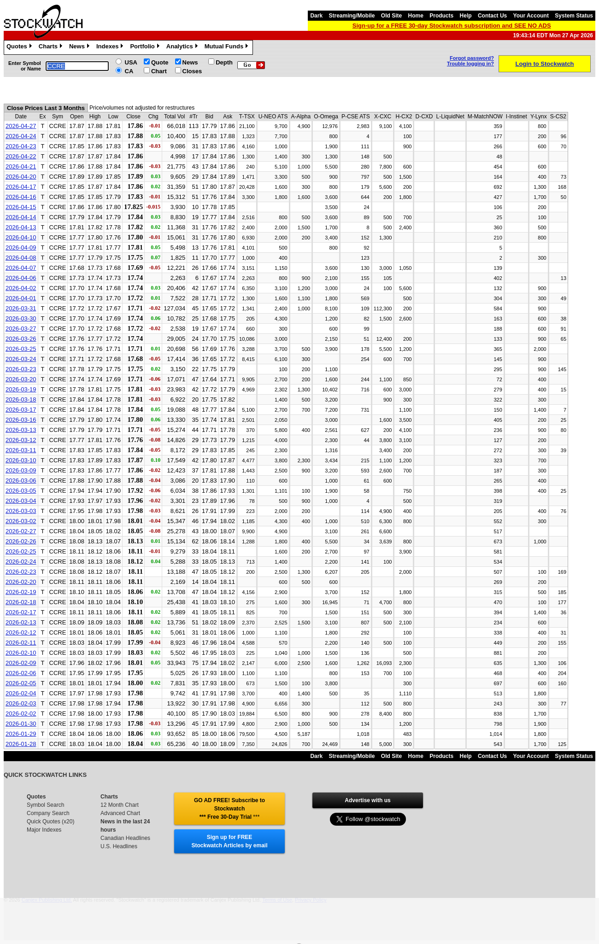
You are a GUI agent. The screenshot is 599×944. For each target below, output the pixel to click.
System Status (574, 15)
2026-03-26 (21, 338)
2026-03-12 (21, 440)
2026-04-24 (21, 136)
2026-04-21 (21, 166)
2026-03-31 (21, 308)
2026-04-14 (21, 217)
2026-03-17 (21, 409)
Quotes (20, 47)
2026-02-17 (21, 612)
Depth (224, 62)
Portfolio (145, 47)
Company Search (48, 813)
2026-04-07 (21, 267)
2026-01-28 (21, 743)
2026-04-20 (21, 176)
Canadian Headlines (125, 838)
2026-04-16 (21, 196)
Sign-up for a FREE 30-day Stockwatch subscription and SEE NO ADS (451, 25)
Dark (316, 15)
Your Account (531, 15)
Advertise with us (367, 800)
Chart (159, 71)
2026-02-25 (21, 551)
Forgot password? (472, 58)
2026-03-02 (21, 521)
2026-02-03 (21, 703)
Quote (160, 62)
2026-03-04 (21, 500)
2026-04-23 (21, 146)
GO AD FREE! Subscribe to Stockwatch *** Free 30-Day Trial (229, 808)
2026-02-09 (21, 662)
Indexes (110, 47)
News (80, 47)
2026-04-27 (21, 125)
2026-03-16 (21, 419)
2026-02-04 (21, 693)
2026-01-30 (21, 723)
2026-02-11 (21, 642)
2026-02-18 (21, 602)
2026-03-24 (21, 358)
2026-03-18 (21, 399)
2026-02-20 (21, 581)
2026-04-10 (21, 237)
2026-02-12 (21, 632)
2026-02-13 (21, 622)
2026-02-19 (21, 592)
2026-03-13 (21, 429)
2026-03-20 (21, 379)
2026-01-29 (21, 733)
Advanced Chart (120, 813)
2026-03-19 (21, 389)
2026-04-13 (21, 227)
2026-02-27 (21, 531)
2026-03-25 (21, 348)
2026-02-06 (21, 673)
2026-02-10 (21, 652)
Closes (192, 71)
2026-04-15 (21, 207)
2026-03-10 (21, 460)
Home (415, 15)
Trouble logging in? (470, 63)
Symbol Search (45, 805)
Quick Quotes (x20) (50, 821)
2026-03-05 (21, 490)
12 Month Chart (119, 805)
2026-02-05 (21, 683)
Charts (52, 47)
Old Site (391, 15)
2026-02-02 (21, 713)
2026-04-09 (21, 247)
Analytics (183, 47)
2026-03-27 (21, 328)
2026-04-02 (21, 288)
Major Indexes (44, 830)
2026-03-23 (21, 369)
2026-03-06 (21, 480)
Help (466, 15)
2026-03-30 (21, 318)
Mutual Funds (228, 47)
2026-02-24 (21, 561)
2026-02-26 (21, 541)
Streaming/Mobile (352, 15)
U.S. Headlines (118, 846)
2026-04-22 (21, 156)
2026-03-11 (21, 450)
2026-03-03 (21, 510)
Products (441, 15)
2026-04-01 (21, 298)
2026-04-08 (21, 257)
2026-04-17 (21, 186)
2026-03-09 (21, 470)
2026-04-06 (21, 277)
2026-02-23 (21, 571)
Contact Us (492, 15)
